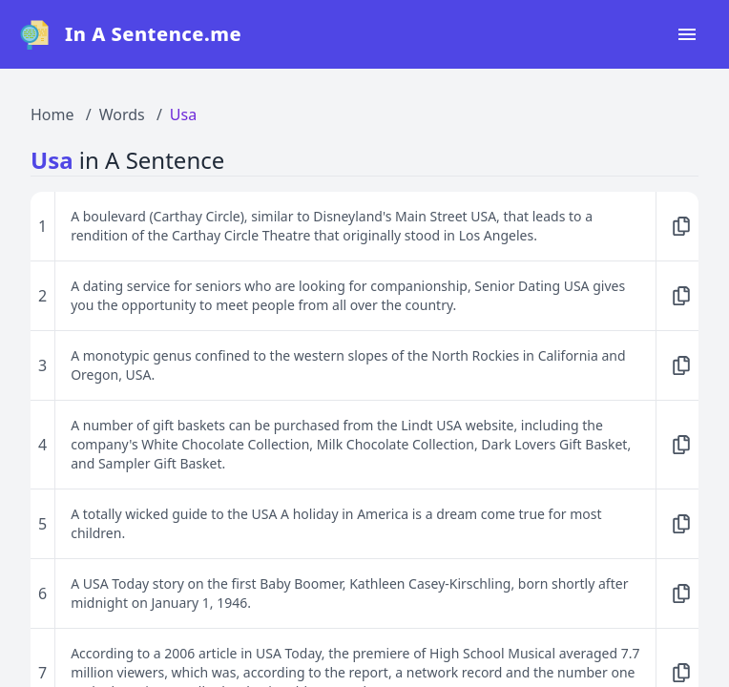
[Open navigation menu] (687, 34)
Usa (183, 114)
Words (122, 114)
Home (52, 114)
